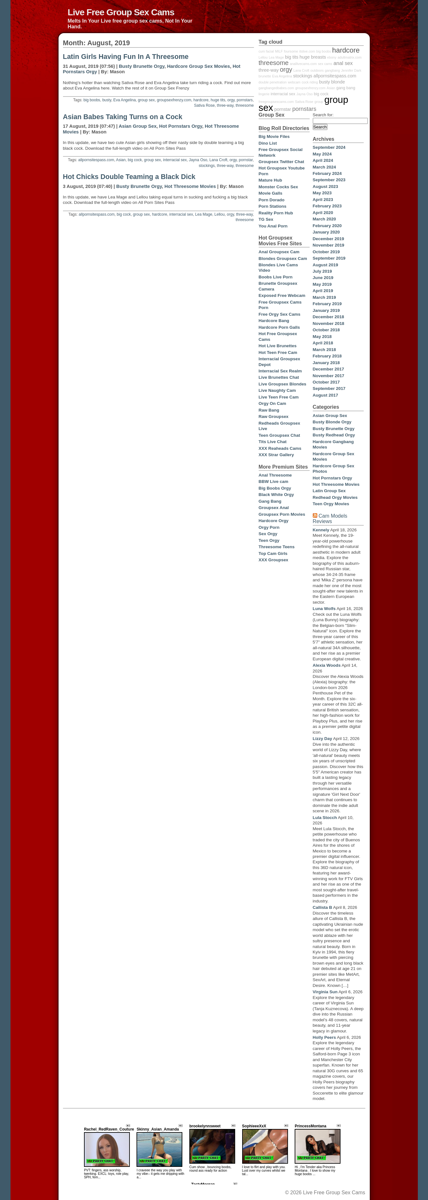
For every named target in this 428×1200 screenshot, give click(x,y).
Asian (121, 160)
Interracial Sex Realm (280, 371)
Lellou (219, 214)
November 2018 (328, 323)
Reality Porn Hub (276, 213)
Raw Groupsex (274, 416)
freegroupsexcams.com (276, 102)
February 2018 (327, 356)
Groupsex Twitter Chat (281, 161)
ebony (331, 57)
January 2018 (326, 362)
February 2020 (327, 225)
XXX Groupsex (273, 559)
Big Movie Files (274, 136)
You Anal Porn (273, 226)
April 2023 (323, 199)
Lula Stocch (325, 817)
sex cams (325, 64)
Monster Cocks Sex (278, 186)
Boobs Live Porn (276, 277)
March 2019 (324, 297)
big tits (291, 57)
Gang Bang (270, 501)
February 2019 (327, 303)
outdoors (317, 70)
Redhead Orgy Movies (335, 497)
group (318, 102)
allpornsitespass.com (96, 160)
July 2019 (322, 271)
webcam (294, 82)
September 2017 (329, 388)
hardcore (201, 100)
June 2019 (323, 277)
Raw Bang (269, 410)
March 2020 (324, 219)
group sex (146, 100)
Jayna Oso (198, 160)
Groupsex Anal (274, 507)
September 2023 (329, 179)
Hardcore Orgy (274, 520)
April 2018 (323, 343)
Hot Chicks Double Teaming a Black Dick (129, 177)
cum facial (266, 51)
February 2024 (327, 173)
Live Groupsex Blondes (282, 384)
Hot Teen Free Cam (278, 352)
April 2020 (323, 212)
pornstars (245, 100)
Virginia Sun (325, 991)
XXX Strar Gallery (276, 454)
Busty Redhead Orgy (334, 435)
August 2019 (325, 264)
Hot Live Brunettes (278, 345)
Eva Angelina (124, 100)
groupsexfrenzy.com (174, 100)
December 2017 (328, 369)
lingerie (264, 94)
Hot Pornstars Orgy (180, 126)
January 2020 (326, 232)
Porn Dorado (271, 200)
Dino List (268, 143)
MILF (279, 51)
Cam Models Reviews (330, 518)
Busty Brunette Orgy (141, 66)
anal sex (343, 63)
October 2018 (326, 329)
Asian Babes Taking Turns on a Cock (123, 117)
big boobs (91, 100)
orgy (231, 100)
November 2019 (328, 245)
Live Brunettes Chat (279, 377)
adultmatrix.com (349, 57)
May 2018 (322, 336)
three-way (225, 105)
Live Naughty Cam (277, 390)
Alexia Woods (327, 665)
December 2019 (328, 238)
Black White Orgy (276, 494)
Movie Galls (271, 193)
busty (106, 100)
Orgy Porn (269, 527)
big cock (135, 160)
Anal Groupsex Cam (279, 251)
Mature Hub (270, 180)
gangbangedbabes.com (276, 88)
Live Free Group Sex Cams (121, 12)
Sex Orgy (268, 533)
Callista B (322, 907)
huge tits (218, 100)
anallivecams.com (303, 64)
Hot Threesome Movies (190, 186)
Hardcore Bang (274, 320)
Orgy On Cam (272, 403)
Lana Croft (218, 160)
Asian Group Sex (138, 126)
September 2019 (329, 258)
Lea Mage (203, 214)
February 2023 (327, 206)
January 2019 (326, 310)
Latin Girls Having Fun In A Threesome (126, 57)
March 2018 (324, 349)
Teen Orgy (269, 540)
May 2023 (322, 192)
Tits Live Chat (273, 441)
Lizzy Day (322, 738)
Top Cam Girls (273, 553)
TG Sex (266, 219)
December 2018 (328, 316)
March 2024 (324, 167)
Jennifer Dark (351, 70)
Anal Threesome (275, 475)
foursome (291, 51)
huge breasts (312, 57)
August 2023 (325, 186)
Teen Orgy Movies (331, 503)
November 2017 (328, 375)
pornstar (246, 160)
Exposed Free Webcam (282, 295)
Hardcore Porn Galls (279, 327)
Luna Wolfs (324, 608)
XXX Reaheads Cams (280, 448)
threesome (244, 105)
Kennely (321, 530)
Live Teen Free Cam (279, 397)
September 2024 (329, 147)
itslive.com (307, 51)
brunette (265, 76)
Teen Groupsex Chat (279, 435)
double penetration (273, 82)
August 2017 (325, 395)
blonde (338, 81)
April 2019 (323, 290)
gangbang (332, 70)
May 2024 (322, 154)
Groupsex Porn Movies (282, 514)
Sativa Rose (204, 105)
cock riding (310, 82)
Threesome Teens (277, 546)
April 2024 (323, 160)
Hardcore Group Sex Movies (198, 66)
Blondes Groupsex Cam (283, 258)
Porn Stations (272, 206)
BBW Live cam (273, 481)
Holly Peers (324, 1037)
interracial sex (175, 160)
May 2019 (322, 284)
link (422, 1100)
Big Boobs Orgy (275, 488)
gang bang (345, 88)
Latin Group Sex (329, 490)
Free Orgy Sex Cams (279, 314)
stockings (206, 165)
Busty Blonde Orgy (332, 422)
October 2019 (326, 251)
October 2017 (326, 382)
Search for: (323, 114)
